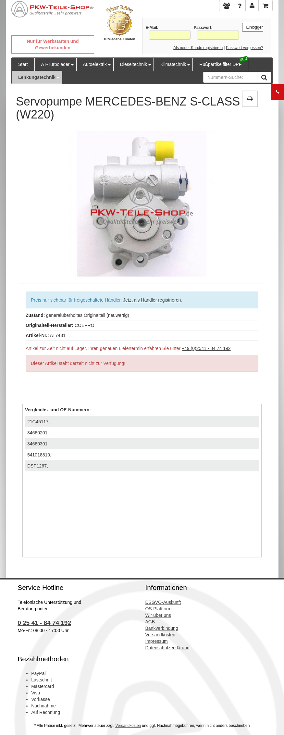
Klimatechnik (173, 64)
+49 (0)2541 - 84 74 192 (206, 348)
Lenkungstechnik (37, 77)
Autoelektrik (95, 64)
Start (23, 64)
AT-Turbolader (55, 64)
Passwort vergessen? (244, 47)
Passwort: (203, 27)
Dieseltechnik (133, 64)
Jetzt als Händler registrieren (152, 300)
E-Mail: (152, 27)
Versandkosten (128, 725)
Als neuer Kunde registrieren (198, 47)
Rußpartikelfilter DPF (220, 64)
